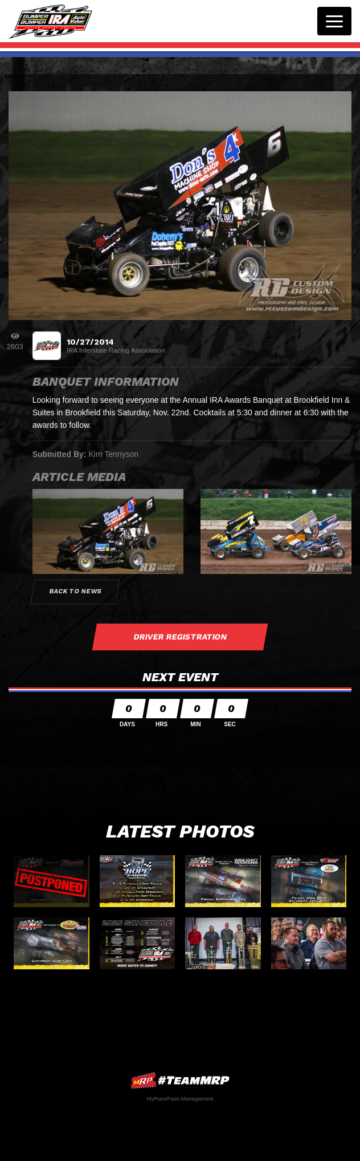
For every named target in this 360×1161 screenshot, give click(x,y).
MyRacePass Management (179, 1098)
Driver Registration (180, 636)
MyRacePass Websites (180, 1080)
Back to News (75, 591)
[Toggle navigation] (334, 21)
